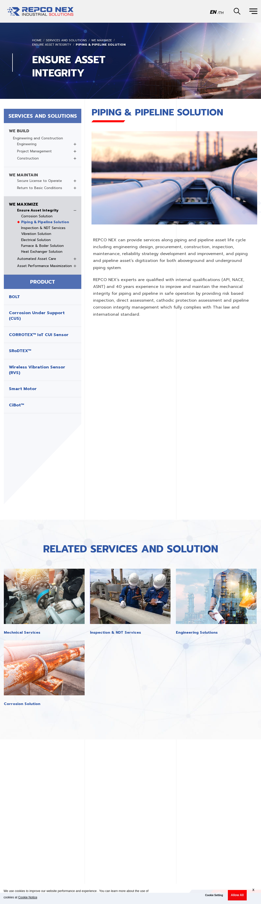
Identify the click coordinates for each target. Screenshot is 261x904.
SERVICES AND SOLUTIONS (66, 40)
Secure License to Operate (39, 181)
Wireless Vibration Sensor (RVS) (37, 370)
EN (213, 11)
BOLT (14, 297)
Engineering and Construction (38, 138)
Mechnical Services (22, 632)
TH (221, 12)
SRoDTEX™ (20, 351)
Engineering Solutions (197, 632)
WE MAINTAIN (23, 175)
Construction (28, 158)
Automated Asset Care (36, 259)
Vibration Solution (36, 234)
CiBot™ (16, 405)
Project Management (34, 151)
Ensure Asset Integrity (51, 45)
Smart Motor (23, 389)
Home (37, 40)
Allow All (237, 895)
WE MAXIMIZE (101, 40)
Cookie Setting (214, 895)
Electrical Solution (36, 240)
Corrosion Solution (37, 216)
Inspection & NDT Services (43, 228)
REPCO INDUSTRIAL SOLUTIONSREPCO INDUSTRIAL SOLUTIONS (40, 13)
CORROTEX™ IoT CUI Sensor (39, 335)
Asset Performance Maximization (44, 266)
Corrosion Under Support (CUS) (37, 316)
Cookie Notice (27, 897)
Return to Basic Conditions (39, 188)
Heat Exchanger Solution (41, 251)
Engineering (26, 144)
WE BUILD (19, 131)
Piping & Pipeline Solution (101, 45)
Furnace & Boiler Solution (42, 246)
